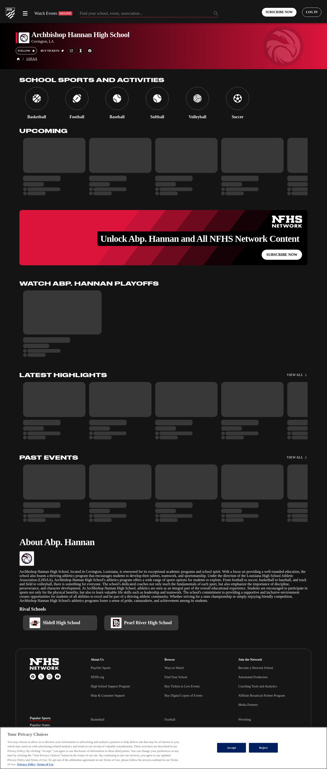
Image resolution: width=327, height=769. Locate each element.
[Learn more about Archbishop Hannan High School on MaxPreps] (80, 50)
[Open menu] (25, 13)
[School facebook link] (90, 50)
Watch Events (53, 13)
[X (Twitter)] (41, 677)
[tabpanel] (194, 729)
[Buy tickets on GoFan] (52, 50)
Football (169, 719)
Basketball (97, 719)
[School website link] (71, 50)
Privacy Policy (138, 752)
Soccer (168, 729)
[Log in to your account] (311, 12)
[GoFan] (289, 752)
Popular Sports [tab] (40, 718)
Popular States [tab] (40, 725)
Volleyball (97, 729)
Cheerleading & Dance (253, 729)
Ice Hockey (98, 738)
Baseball (170, 738)
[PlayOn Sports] (259, 752)
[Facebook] (33, 677)
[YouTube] (58, 677)
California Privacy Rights (109, 752)
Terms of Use (159, 752)
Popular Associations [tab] (44, 732)
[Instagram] (49, 677)
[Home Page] (18, 59)
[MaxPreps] (275, 752)
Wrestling (244, 719)
